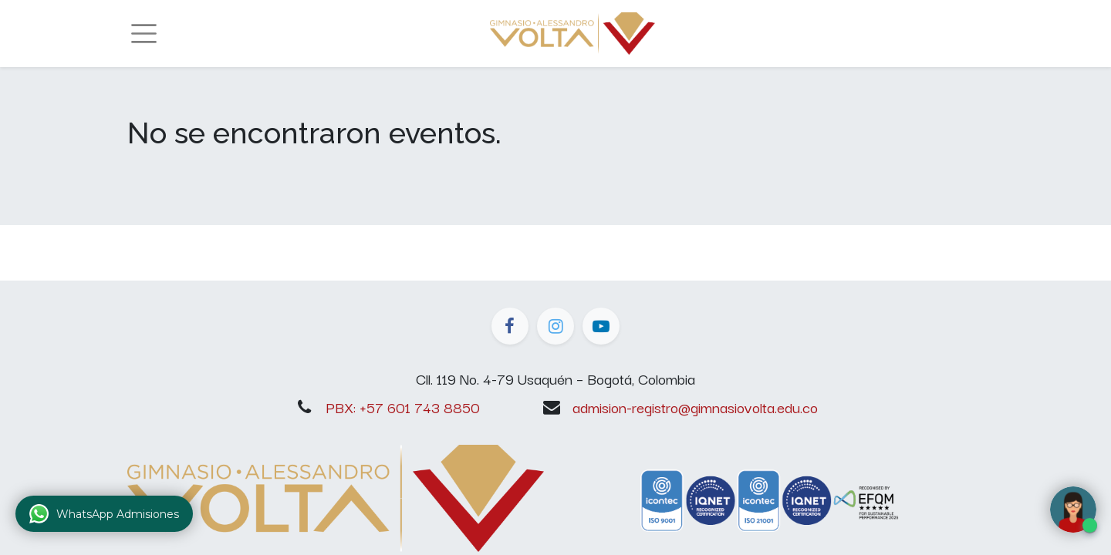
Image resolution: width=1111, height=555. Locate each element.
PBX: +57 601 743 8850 (403, 407)
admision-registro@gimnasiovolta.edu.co (695, 407)
